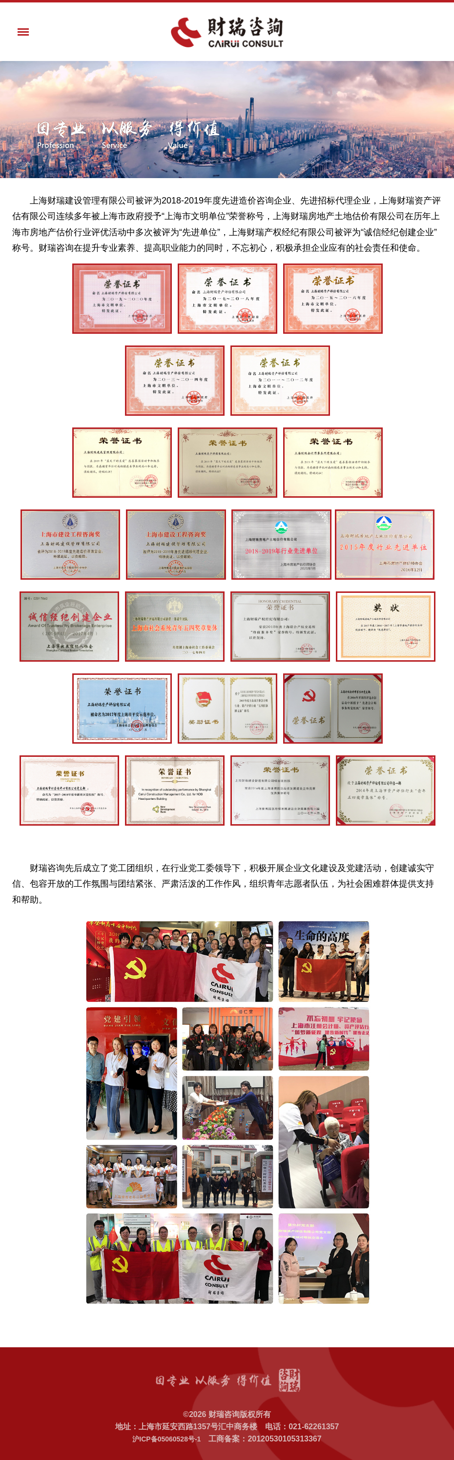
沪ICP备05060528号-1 (166, 1439)
